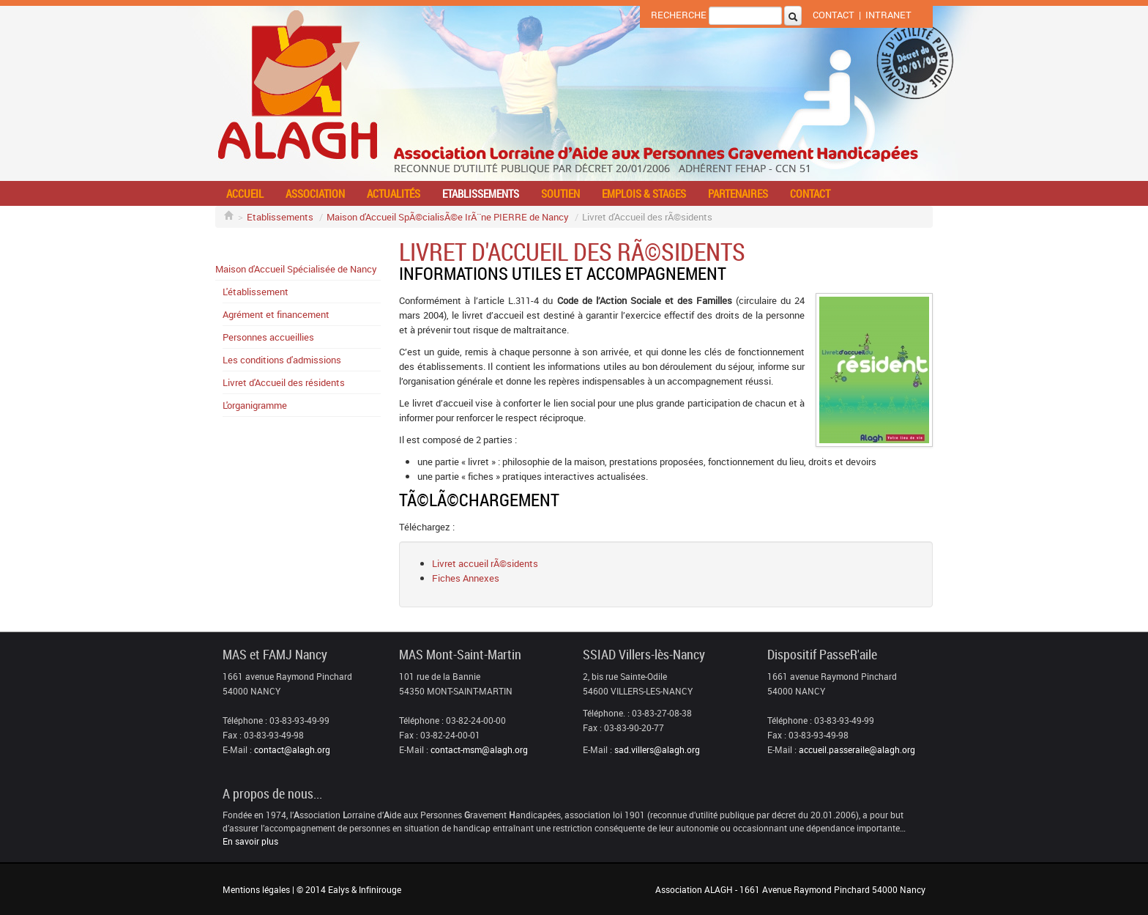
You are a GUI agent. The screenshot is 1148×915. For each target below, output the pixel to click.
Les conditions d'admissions (282, 359)
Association (315, 193)
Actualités (393, 193)
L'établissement (255, 291)
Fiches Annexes (465, 578)
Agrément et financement (276, 314)
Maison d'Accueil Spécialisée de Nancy (296, 268)
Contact (833, 14)
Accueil (245, 193)
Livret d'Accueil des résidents (284, 382)
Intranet (888, 14)
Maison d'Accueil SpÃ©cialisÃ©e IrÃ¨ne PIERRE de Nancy (448, 216)
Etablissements (480, 193)
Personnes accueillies (268, 337)
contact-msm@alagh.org (479, 749)
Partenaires (738, 193)
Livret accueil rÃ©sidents (485, 563)
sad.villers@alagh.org (657, 749)
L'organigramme (255, 405)
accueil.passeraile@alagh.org (857, 749)
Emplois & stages (644, 193)
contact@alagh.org (292, 749)
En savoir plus (250, 841)
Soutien (560, 193)
